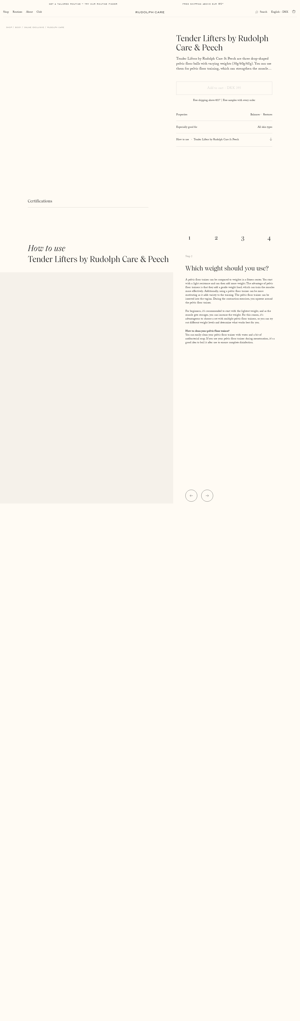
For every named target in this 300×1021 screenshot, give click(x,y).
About (29, 12)
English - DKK (279, 12)
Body (18, 27)
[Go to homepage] (150, 12)
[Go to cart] (294, 11)
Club (39, 12)
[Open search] (261, 12)
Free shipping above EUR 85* (203, 3)
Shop (6, 12)
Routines (17, 12)
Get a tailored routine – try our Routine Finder (83, 3)
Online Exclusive (34, 27)
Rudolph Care (55, 27)
